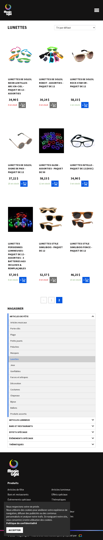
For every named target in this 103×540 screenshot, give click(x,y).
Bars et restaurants (50, 426)
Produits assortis (18, 413)
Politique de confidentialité (21, 523)
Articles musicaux (18, 322)
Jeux (12, 365)
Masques (14, 353)
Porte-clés (15, 328)
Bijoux (13, 401)
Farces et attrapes (19, 377)
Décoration (15, 383)
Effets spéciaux (50, 432)
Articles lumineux (50, 419)
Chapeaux (15, 395)
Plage (13, 334)
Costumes (15, 389)
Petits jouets (16, 340)
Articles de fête (50, 316)
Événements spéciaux (50, 438)
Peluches (14, 346)
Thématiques (50, 444)
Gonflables (15, 371)
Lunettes (14, 359)
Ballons (13, 407)
